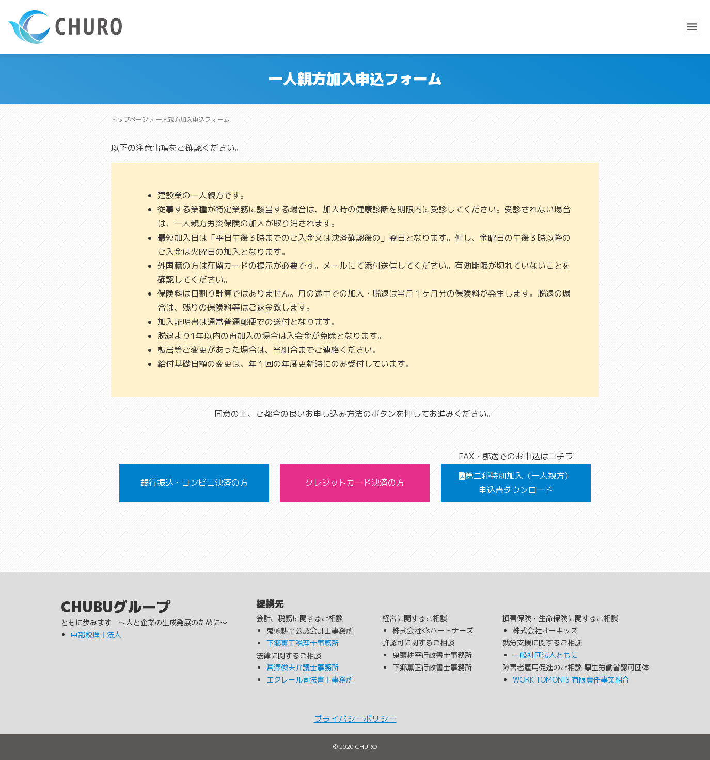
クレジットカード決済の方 (354, 482)
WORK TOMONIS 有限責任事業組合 (571, 680)
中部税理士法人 (96, 635)
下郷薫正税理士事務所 (302, 643)
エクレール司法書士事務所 (309, 680)
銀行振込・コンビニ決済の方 (194, 482)
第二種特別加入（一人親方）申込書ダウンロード (516, 482)
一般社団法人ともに (545, 655)
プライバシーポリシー (355, 718)
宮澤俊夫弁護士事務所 (302, 667)
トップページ (129, 119)
